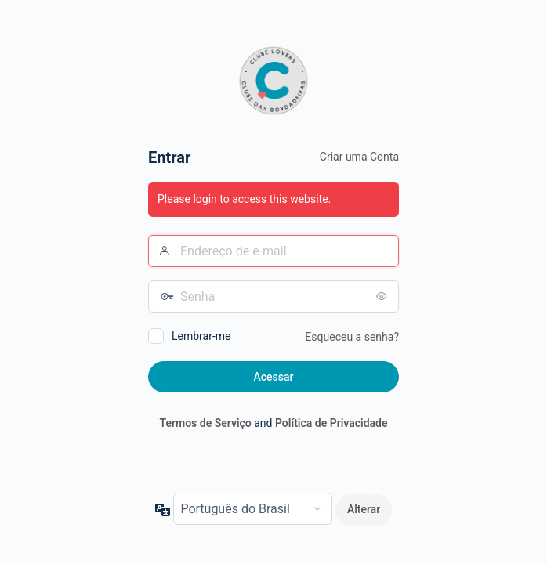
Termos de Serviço (205, 423)
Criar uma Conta (359, 156)
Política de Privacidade (331, 423)
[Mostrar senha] (383, 296)
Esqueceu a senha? (352, 337)
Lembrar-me (201, 336)
